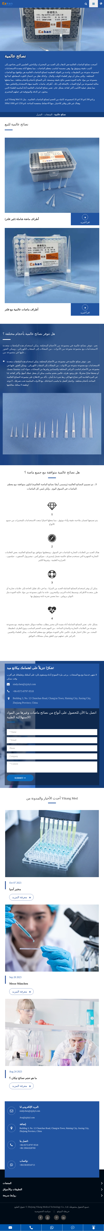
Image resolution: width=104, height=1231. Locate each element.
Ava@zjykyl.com (27, 1117)
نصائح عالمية (60, 114)
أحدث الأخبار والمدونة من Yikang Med (52, 798)
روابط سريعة (9, 1195)
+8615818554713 (27, 1165)
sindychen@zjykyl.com (30, 1111)
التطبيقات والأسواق (12, 1189)
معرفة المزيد (21, 897)
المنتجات (48, 114)
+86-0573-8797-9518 (29, 1145)
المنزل (39, 114)
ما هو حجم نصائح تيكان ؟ (23, 1078)
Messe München (18, 983)
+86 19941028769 (27, 1148)
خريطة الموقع (63, 1211)
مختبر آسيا (15, 889)
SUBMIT (20, 778)
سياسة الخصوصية (43, 1211)
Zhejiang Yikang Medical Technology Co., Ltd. (48, 1207)
